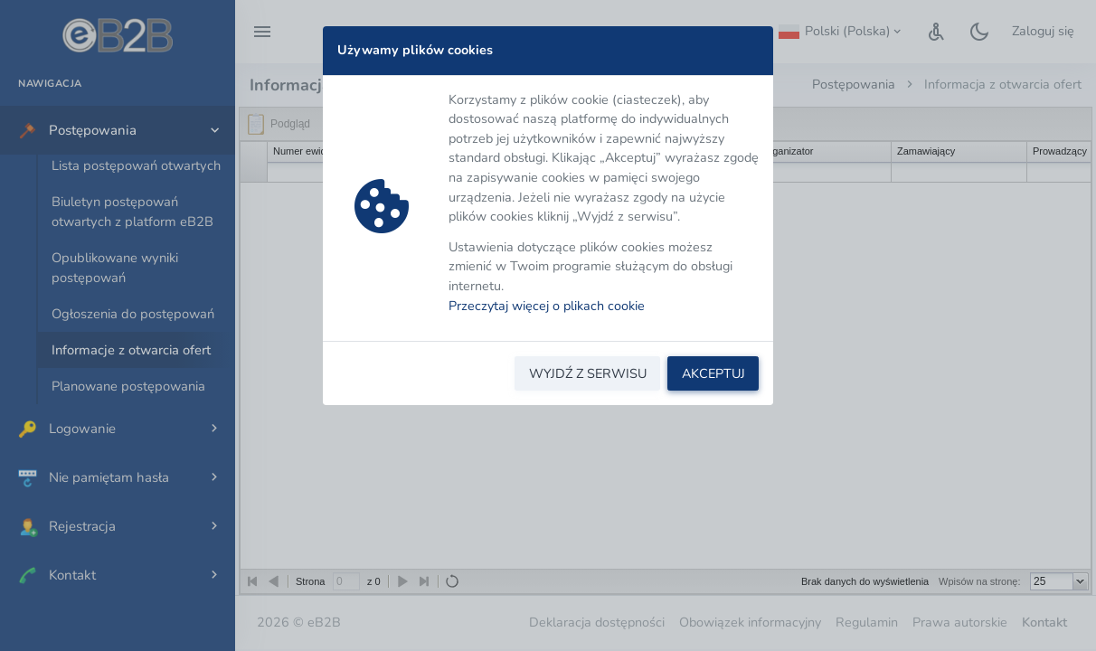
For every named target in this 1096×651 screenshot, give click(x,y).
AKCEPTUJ (713, 373)
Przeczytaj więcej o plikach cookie (547, 306)
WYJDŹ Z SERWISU (588, 373)
